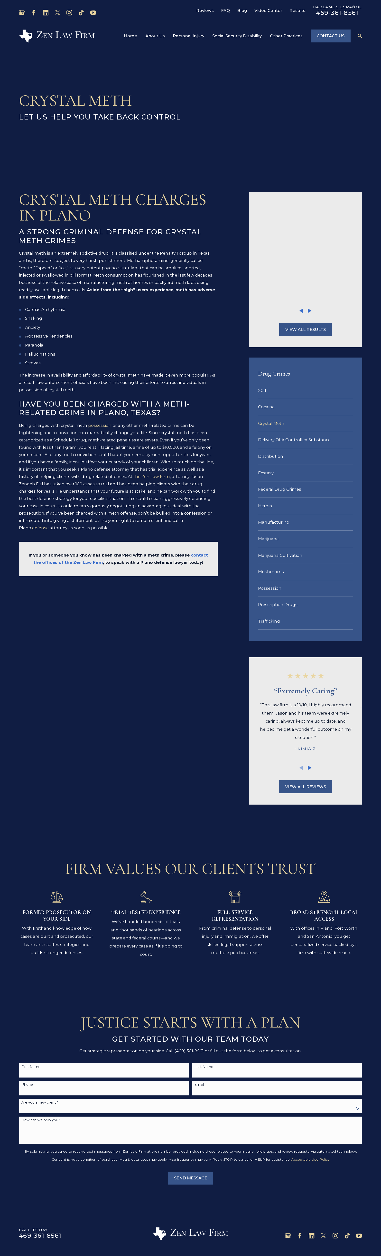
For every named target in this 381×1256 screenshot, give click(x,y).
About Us (28, 1190)
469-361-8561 (337, 12)
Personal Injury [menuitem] (188, 35)
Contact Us (330, 35)
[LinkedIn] (45, 12)
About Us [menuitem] (155, 35)
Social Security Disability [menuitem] (237, 35)
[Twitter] (57, 12)
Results (297, 10)
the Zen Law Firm (151, 476)
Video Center (268, 10)
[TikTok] (81, 12)
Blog (242, 10)
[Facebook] (34, 12)
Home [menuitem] (130, 35)
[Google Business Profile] (22, 12)
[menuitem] (305, 296)
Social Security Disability (43, 1214)
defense (40, 527)
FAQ (225, 10)
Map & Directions (185, 1202)
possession (100, 425)
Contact (27, 1227)
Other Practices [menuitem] (286, 35)
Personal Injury (34, 1202)
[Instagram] (69, 12)
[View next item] (309, 215)
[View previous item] (301, 215)
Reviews (205, 10)
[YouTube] (93, 12)
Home (25, 1178)
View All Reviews (305, 691)
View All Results (305, 234)
